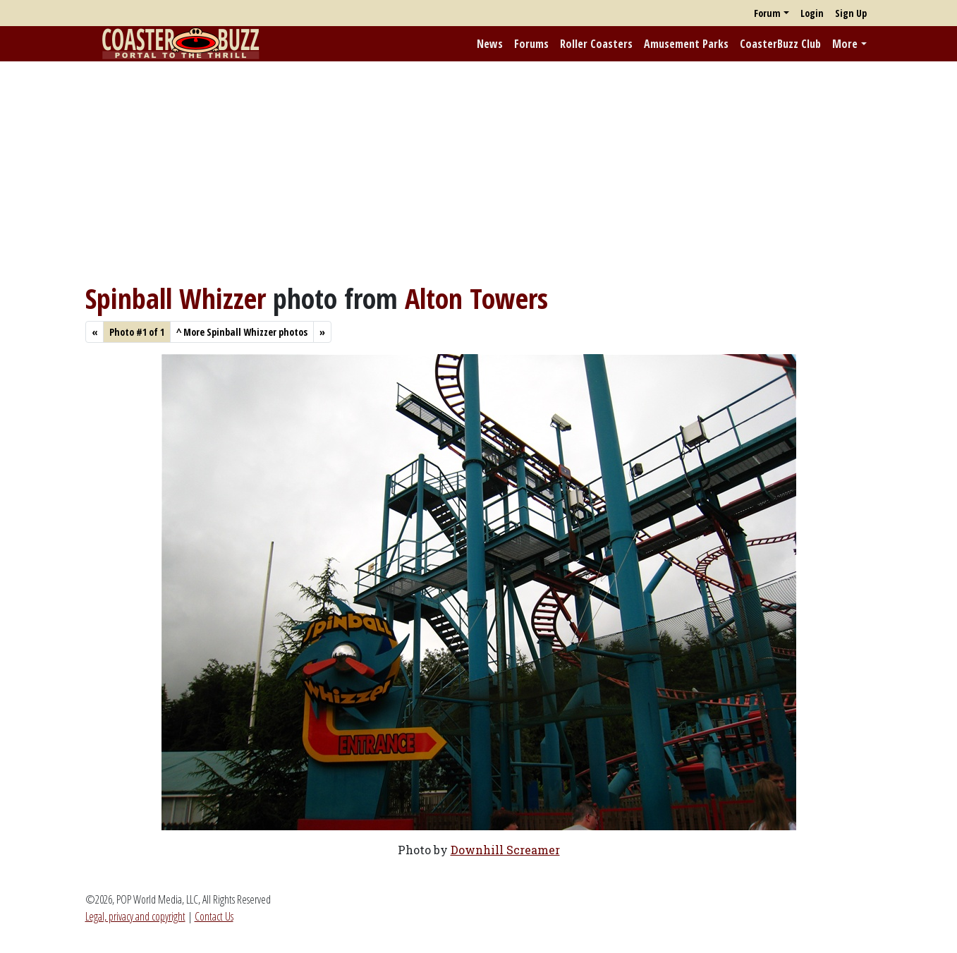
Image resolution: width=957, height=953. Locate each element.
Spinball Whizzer (175, 298)
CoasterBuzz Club (780, 43)
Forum (767, 13)
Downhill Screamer (505, 849)
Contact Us (214, 916)
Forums (531, 43)
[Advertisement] (479, 171)
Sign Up (851, 13)
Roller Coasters (596, 43)
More (845, 43)
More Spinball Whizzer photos (241, 332)
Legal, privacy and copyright (135, 916)
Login (812, 13)
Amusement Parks (686, 43)
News (490, 43)
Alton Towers (476, 298)
